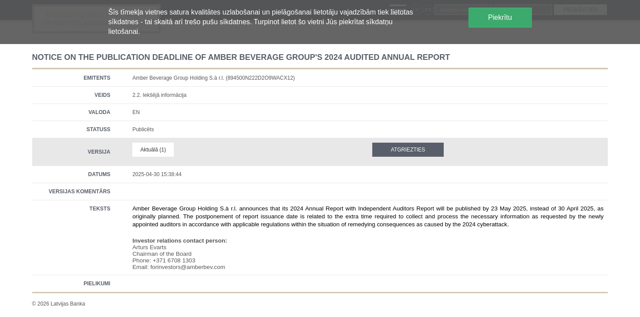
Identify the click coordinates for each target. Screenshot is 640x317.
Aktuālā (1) (153, 150)
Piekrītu (500, 17)
